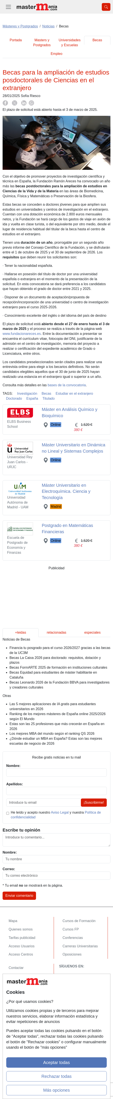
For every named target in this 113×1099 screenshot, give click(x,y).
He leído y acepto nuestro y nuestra (56, 815)
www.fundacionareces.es (22, 334)
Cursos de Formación (79, 921)
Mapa (13, 921)
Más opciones (56, 1090)
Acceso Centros (21, 954)
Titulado (48, 398)
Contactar (16, 968)
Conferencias (73, 938)
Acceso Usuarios (22, 946)
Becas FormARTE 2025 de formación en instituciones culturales (58, 667)
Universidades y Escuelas (69, 42)
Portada (16, 40)
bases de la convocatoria (67, 385)
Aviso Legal (60, 812)
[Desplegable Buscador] (106, 7)
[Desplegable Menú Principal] (8, 7)
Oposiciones (72, 954)
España (32, 398)
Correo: (9, 869)
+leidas (20, 632)
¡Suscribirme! (94, 802)
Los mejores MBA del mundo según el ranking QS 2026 (51, 733)
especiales (92, 632)
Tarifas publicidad (22, 938)
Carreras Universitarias (80, 946)
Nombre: (10, 852)
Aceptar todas (56, 1062)
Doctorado (14, 398)
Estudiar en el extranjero (74, 393)
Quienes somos (21, 929)
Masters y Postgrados (42, 42)
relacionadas (56, 632)
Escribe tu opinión (21, 830)
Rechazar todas (56, 1076)
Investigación (27, 393)
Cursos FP (71, 929)
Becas (97, 40)
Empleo (56, 54)
